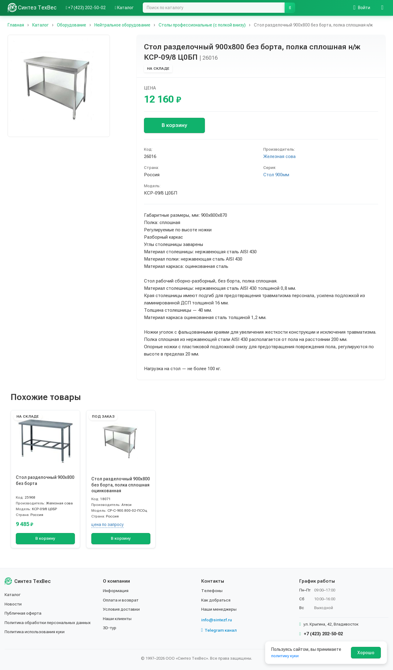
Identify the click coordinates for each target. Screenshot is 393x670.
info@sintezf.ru (216, 619)
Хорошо (365, 652)
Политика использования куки (35, 631)
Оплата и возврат (121, 600)
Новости (13, 604)
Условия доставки (121, 609)
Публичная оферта (23, 613)
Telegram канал (219, 630)
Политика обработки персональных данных (48, 622)
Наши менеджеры (219, 609)
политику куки (285, 655)
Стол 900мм (276, 174)
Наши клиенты (117, 618)
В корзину (174, 125)
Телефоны (212, 590)
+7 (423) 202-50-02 (321, 634)
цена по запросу (107, 524)
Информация (116, 590)
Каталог (13, 594)
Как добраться (216, 600)
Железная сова (279, 156)
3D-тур (110, 627)
